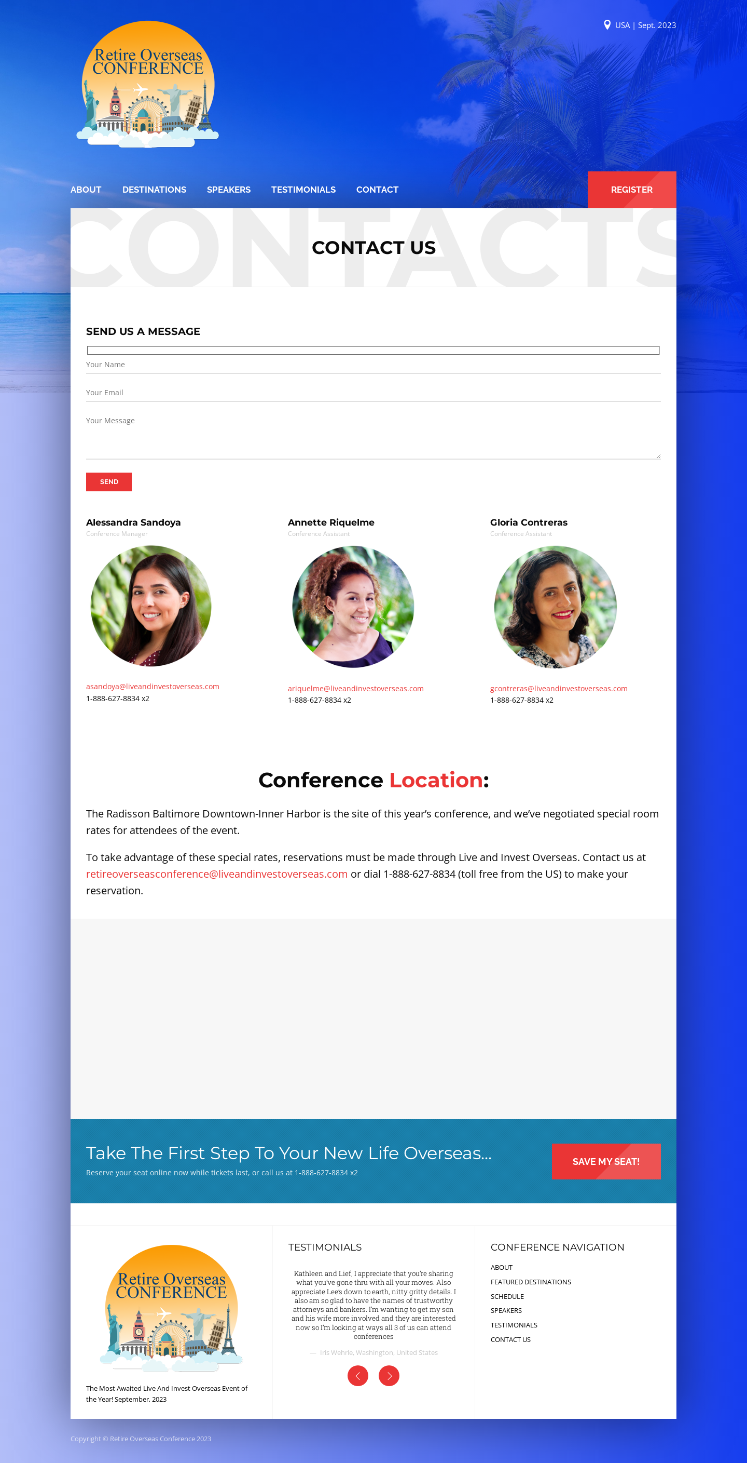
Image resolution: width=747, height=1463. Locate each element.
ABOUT (86, 189)
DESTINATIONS (154, 189)
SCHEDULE (507, 1296)
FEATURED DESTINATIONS (531, 1281)
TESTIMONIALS (303, 189)
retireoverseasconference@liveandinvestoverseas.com (217, 874)
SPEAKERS (229, 189)
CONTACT (377, 189)
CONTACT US (511, 1339)
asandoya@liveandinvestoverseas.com (152, 686)
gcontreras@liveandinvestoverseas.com (559, 688)
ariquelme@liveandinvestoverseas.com (356, 688)
